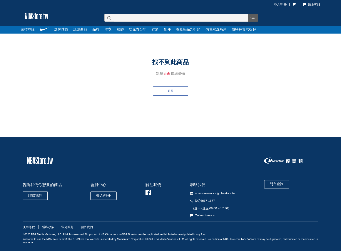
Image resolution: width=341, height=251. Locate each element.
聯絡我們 (35, 195)
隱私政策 (48, 227)
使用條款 (29, 227)
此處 (167, 73)
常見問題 (67, 227)
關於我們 (87, 227)
